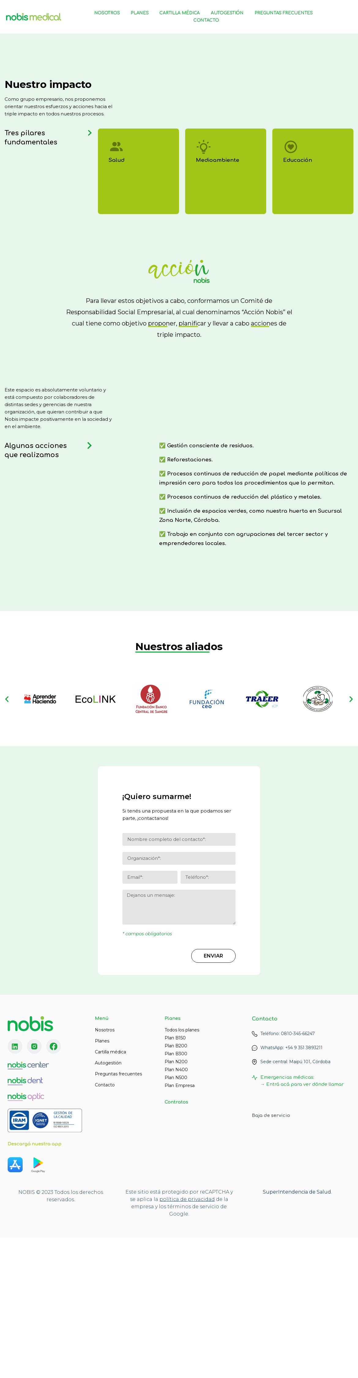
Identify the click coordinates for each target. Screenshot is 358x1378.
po (162, 1337)
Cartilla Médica (179, 13)
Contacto (206, 20)
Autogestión (227, 13)
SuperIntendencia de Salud (297, 1330)
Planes (139, 13)
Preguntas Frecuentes (284, 13)
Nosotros (107, 13)
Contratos (176, 1102)
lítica (172, 1337)
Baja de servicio (271, 1115)
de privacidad (197, 1337)
